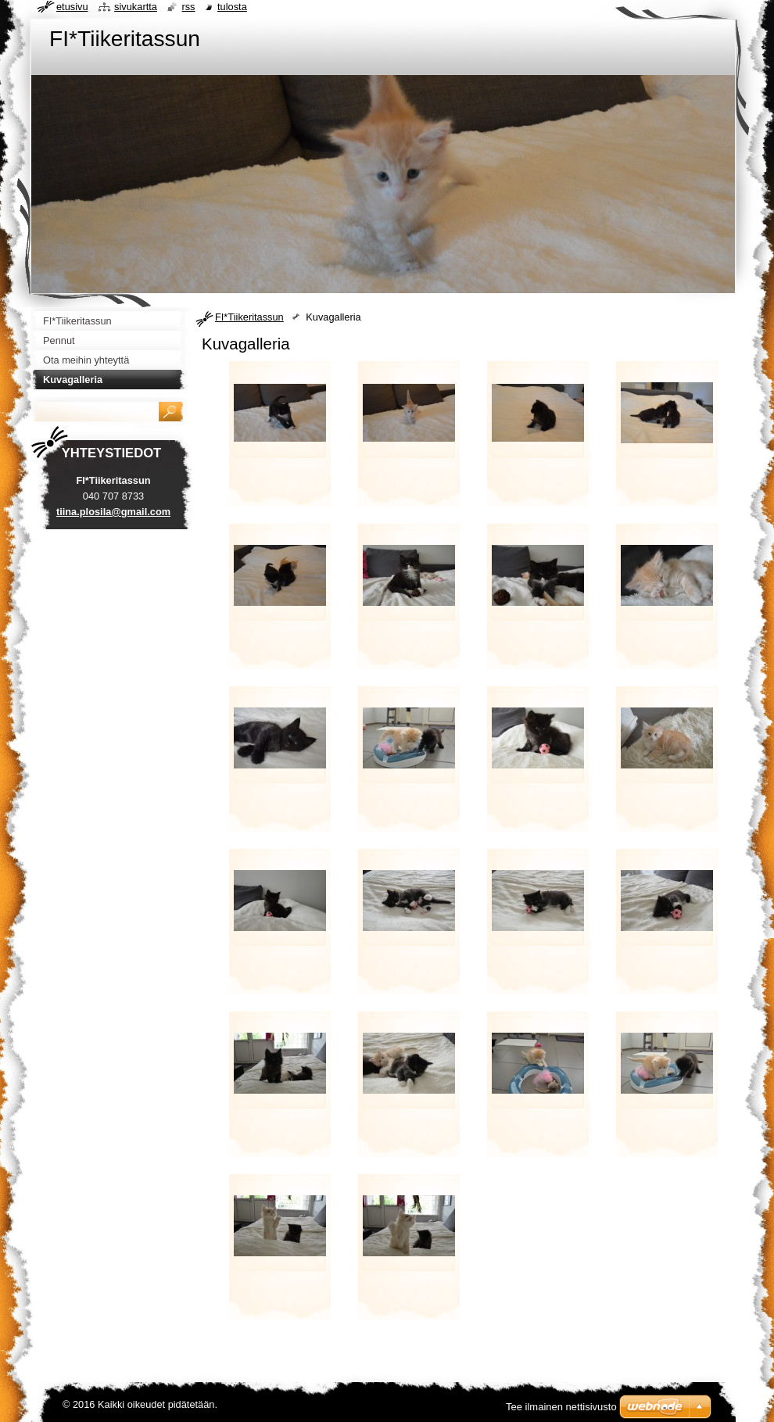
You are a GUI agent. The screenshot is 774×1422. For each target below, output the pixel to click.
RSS (188, 7)
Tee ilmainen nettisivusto (561, 1407)
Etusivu (72, 7)
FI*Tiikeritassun (249, 317)
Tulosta (232, 7)
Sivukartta (135, 7)
